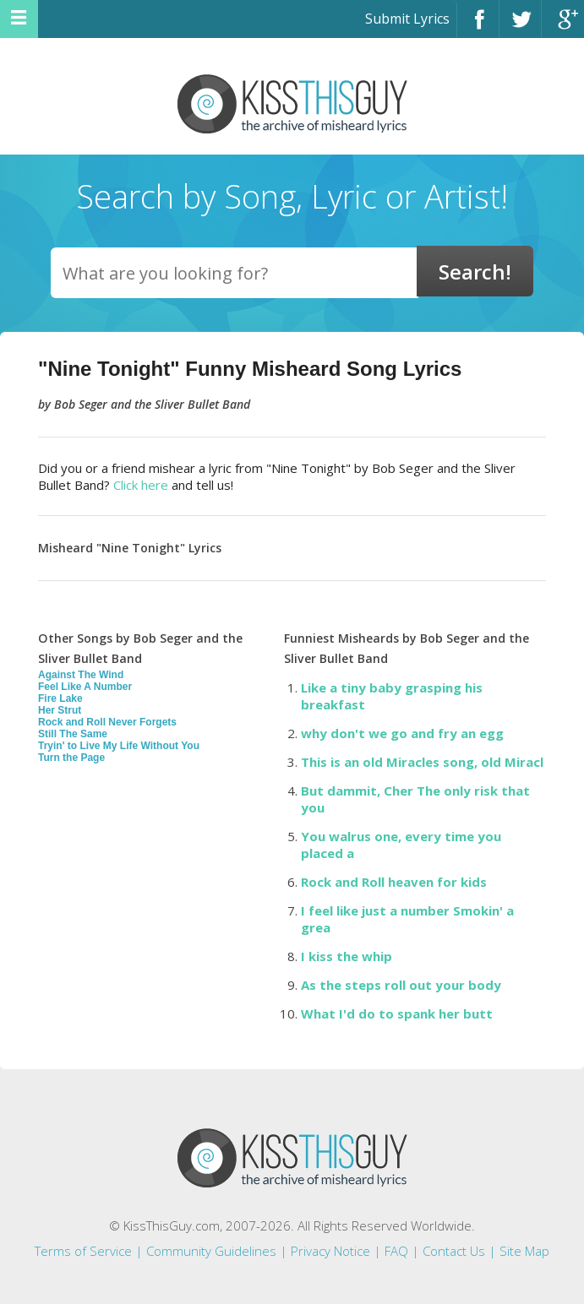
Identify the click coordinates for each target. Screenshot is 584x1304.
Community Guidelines (211, 1250)
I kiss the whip (346, 956)
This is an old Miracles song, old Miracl (422, 761)
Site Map (524, 1250)
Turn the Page (71, 757)
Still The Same (72, 734)
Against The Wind (80, 675)
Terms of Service (83, 1250)
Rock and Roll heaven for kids (394, 881)
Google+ (563, 26)
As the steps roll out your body (401, 984)
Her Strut (59, 710)
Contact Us (454, 1250)
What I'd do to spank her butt (397, 1013)
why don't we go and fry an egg (402, 733)
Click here (140, 484)
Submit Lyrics (407, 18)
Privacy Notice (330, 1250)
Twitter (520, 26)
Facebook (478, 26)
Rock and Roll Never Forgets (107, 722)
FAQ (396, 1250)
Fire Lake (60, 698)
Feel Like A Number (85, 687)
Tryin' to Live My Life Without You (118, 746)
